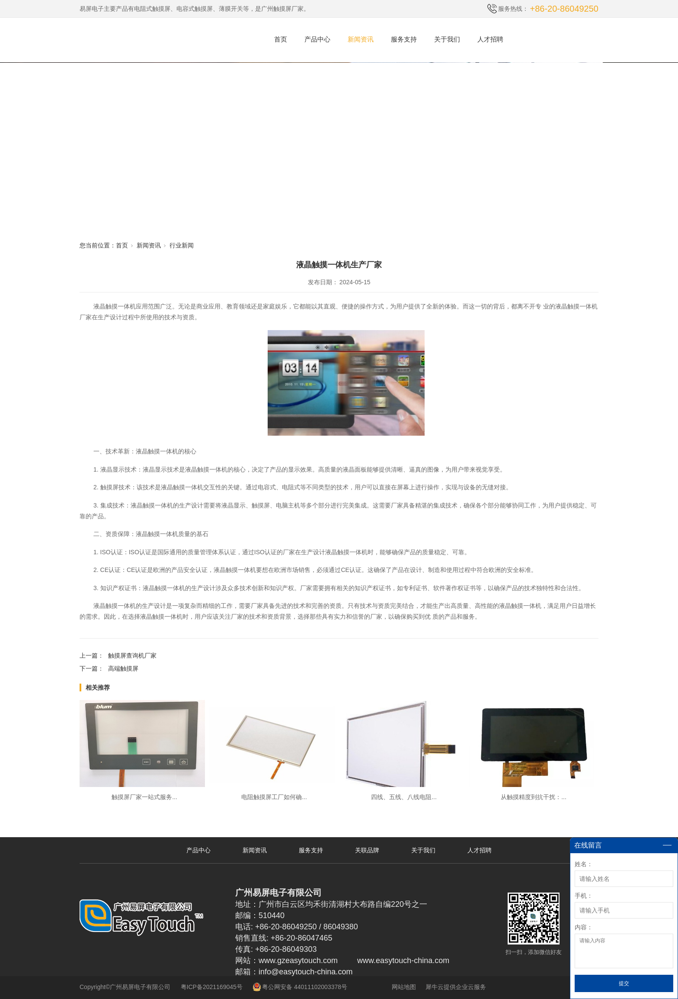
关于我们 (447, 39)
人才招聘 (490, 39)
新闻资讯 (361, 39)
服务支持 (404, 39)
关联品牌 (367, 850)
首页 (280, 39)
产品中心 (317, 39)
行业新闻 (182, 245)
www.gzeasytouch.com (298, 960)
